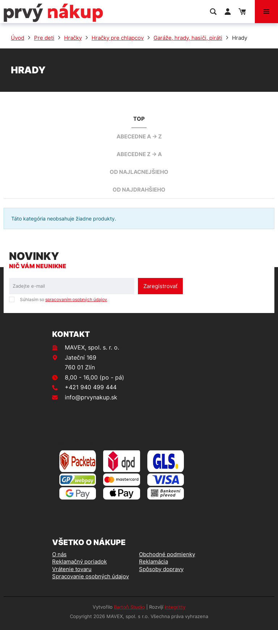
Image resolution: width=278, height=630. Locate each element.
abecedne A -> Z (139, 136)
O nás (59, 554)
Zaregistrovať (160, 286)
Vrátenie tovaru (72, 569)
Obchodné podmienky (167, 554)
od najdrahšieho (139, 189)
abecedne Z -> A (139, 154)
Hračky (73, 37)
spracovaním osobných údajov (76, 299)
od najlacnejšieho (139, 171)
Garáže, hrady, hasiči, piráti (187, 37)
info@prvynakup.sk (91, 397)
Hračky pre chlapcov (118, 37)
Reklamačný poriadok (79, 561)
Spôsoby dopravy (161, 569)
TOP (139, 118)
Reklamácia (153, 561)
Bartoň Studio (129, 607)
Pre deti (44, 37)
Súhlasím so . (64, 299)
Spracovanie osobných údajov (90, 576)
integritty (175, 607)
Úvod (17, 37)
